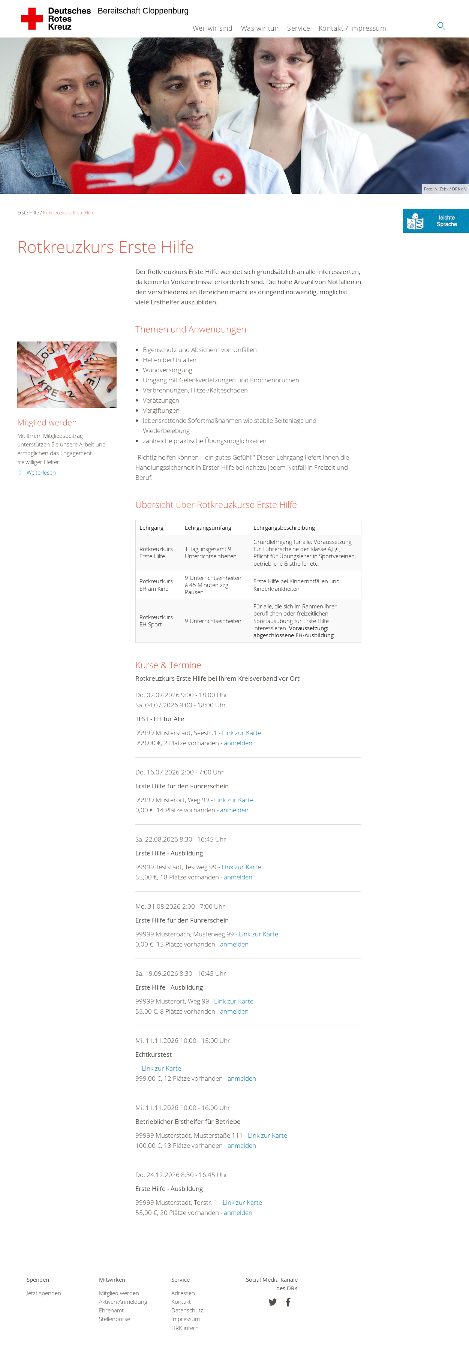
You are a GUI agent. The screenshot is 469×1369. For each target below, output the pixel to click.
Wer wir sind (213, 28)
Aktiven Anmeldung (123, 1301)
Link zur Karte (241, 732)
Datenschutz (187, 1310)
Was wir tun (260, 28)
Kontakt (181, 1301)
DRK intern (185, 1328)
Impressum (185, 1319)
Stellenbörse (114, 1319)
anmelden (238, 742)
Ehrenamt (111, 1310)
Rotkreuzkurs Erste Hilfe (68, 212)
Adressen (183, 1293)
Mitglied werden (47, 422)
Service (298, 28)
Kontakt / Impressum (353, 28)
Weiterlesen (41, 472)
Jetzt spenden (44, 1293)
